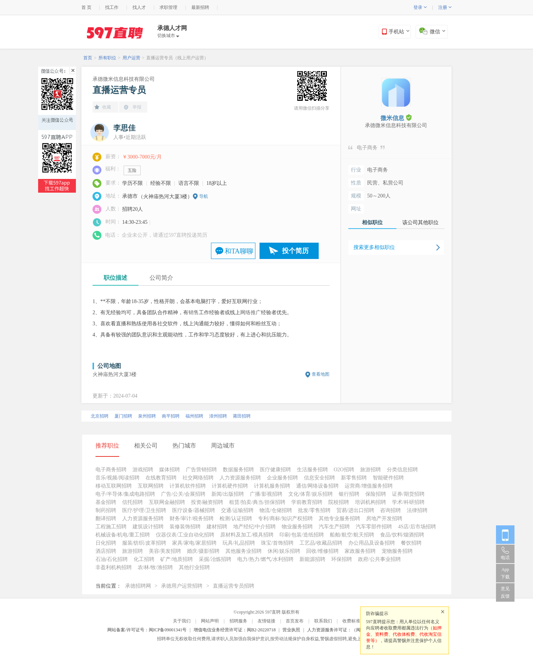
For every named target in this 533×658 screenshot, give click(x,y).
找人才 (139, 7)
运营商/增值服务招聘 (369, 486)
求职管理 (168, 7)
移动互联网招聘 (113, 486)
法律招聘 (417, 510)
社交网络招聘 (198, 478)
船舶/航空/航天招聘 (352, 535)
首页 (87, 57)
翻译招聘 (105, 518)
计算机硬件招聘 (230, 486)
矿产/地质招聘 (176, 559)
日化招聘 (105, 543)
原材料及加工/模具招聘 (247, 535)
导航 (203, 196)
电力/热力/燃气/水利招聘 (265, 559)
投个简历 (295, 251)
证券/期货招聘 (408, 494)
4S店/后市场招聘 (417, 526)
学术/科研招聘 (408, 502)
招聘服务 (238, 621)
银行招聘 (349, 494)
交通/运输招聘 (237, 510)
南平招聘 (171, 416)
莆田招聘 (242, 416)
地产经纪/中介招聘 (254, 526)
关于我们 (182, 621)
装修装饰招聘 (185, 526)
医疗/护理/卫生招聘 (144, 510)
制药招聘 (105, 510)
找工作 (111, 7)
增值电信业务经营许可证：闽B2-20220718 (235, 629)
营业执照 (291, 629)
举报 (137, 107)
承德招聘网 (138, 586)
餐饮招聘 (411, 543)
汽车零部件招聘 (374, 526)
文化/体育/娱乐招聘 (310, 494)
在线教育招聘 (161, 478)
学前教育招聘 (306, 502)
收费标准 (351, 621)
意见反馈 (505, 592)
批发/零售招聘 (314, 510)
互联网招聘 (151, 486)
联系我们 (323, 621)
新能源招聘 (312, 559)
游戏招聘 (143, 469)
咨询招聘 (390, 510)
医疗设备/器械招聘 (193, 510)
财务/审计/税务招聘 (192, 518)
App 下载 (505, 573)
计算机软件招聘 (188, 486)
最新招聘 (200, 7)
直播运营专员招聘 (233, 586)
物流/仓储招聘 (275, 510)
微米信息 (396, 117)
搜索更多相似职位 (374, 247)
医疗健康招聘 (275, 469)
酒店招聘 (105, 551)
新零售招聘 (354, 478)
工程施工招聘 (111, 526)
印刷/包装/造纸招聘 (301, 535)
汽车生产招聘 (334, 526)
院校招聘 (338, 502)
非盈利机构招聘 (113, 567)
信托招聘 (132, 502)
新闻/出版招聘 (227, 494)
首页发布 (295, 621)
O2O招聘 (344, 469)
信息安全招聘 (319, 478)
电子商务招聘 (111, 469)
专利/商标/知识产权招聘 (285, 518)
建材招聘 (217, 526)
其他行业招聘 (194, 567)
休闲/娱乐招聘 (284, 551)
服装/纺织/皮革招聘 (144, 543)
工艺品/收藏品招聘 (320, 543)
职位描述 (115, 278)
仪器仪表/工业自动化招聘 (185, 535)
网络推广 (250, 312)
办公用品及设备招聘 (371, 543)
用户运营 (131, 57)
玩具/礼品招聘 (238, 543)
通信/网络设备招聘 (317, 486)
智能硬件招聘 (388, 478)
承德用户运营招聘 (181, 586)
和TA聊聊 (239, 251)
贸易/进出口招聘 (355, 510)
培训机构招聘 (370, 502)
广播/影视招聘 (266, 494)
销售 (193, 312)
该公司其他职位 (420, 222)
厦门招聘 (123, 416)
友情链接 (266, 621)
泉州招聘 (147, 416)
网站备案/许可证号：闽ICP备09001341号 (147, 629)
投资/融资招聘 (207, 502)
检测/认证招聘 (235, 518)
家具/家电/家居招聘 (194, 543)
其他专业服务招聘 (339, 518)
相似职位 (372, 222)
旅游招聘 (370, 469)
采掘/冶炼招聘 (215, 559)
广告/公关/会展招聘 (183, 494)
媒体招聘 (169, 469)
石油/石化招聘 (111, 559)
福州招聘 (194, 416)
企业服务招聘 (282, 478)
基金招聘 (105, 502)
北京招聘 (99, 416)
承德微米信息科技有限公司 (124, 79)
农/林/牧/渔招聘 (155, 567)
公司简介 (161, 278)
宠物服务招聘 (397, 551)
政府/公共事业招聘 (379, 559)
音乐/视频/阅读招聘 (117, 478)
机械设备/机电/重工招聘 (122, 535)
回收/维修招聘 (322, 551)
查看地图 (320, 374)
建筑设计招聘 (148, 526)
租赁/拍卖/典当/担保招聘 (257, 502)
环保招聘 (341, 559)
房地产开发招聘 (384, 518)
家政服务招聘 (360, 551)
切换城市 (168, 35)
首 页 (86, 7)
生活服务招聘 (312, 469)
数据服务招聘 (238, 469)
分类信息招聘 (402, 469)
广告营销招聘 (201, 469)
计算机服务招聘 (272, 486)
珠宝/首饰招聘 (277, 543)
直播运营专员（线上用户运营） (177, 57)
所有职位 (107, 57)
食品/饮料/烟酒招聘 (402, 535)
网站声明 (210, 621)
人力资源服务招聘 (240, 478)
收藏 (106, 107)
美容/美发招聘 (165, 551)
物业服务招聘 (297, 526)
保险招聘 (375, 494)
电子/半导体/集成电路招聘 (125, 494)
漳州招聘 (218, 416)
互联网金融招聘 (167, 502)
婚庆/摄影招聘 (203, 551)
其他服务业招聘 (243, 551)
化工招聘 (144, 559)
